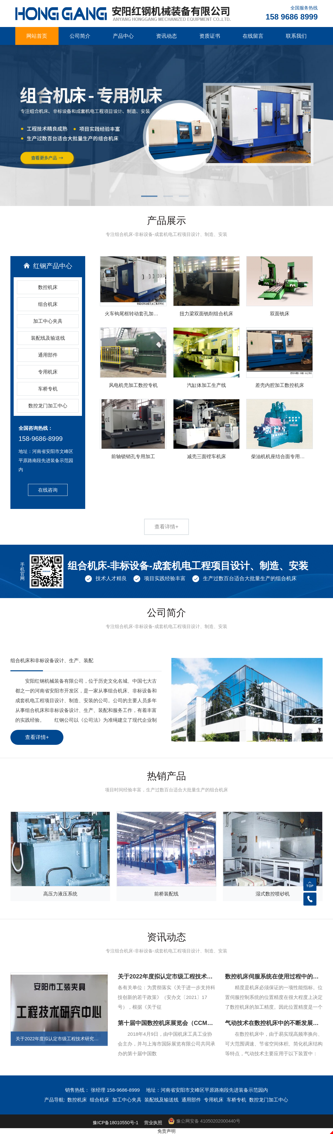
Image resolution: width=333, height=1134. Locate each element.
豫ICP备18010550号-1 (115, 1122)
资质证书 (209, 36)
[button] (151, 197)
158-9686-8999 (41, 438)
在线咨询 (48, 490)
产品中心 (123, 36)
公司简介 (80, 36)
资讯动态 (166, 36)
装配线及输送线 (48, 338)
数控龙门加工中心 (47, 405)
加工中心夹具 (47, 321)
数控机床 (48, 287)
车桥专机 (48, 388)
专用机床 (48, 372)
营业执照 (153, 1122)
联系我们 (296, 36)
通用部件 (48, 355)
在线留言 (253, 36)
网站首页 (36, 36)
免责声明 (166, 1131)
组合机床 (48, 304)
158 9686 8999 (292, 16)
